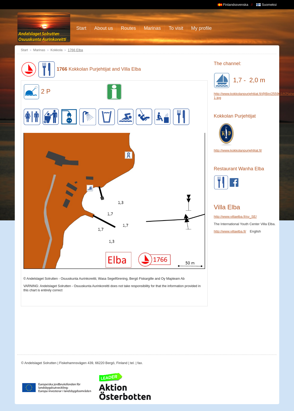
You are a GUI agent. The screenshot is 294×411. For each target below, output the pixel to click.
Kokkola (56, 50)
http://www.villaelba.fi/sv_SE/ (235, 217)
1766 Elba (75, 50)
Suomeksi (266, 5)
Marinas (39, 50)
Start (24, 50)
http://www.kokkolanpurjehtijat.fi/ (238, 150)
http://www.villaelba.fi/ (230, 231)
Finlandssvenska (233, 5)
